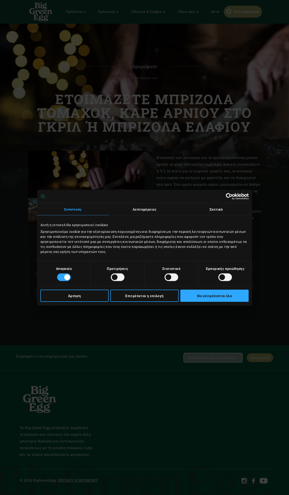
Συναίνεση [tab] (73, 209)
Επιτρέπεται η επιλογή (144, 296)
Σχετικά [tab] (216, 209)
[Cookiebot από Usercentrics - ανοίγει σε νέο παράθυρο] (228, 196)
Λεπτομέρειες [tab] (144, 209)
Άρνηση (74, 296)
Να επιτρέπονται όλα (214, 296)
